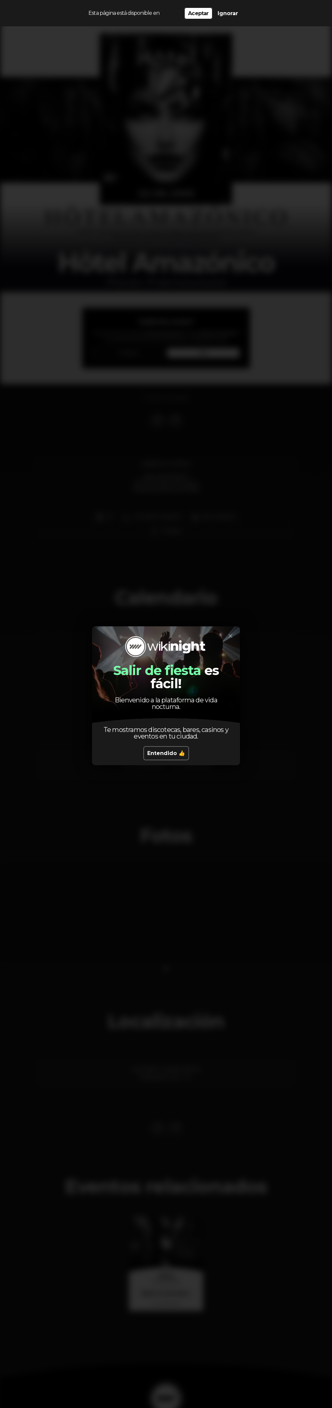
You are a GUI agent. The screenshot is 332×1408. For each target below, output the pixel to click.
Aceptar (198, 13)
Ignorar (228, 13)
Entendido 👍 (166, 753)
